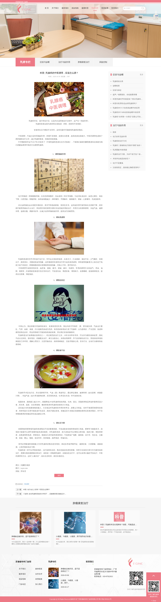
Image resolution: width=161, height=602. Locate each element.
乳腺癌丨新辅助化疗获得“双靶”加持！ (127, 145)
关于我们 (55, 9)
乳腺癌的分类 (118, 81)
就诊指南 (75, 9)
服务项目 (65, 9)
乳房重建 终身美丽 (120, 150)
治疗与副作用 (64, 62)
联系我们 (114, 9)
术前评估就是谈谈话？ (121, 159)
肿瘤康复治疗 (84, 62)
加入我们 (38, 584)
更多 (141, 74)
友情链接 (38, 579)
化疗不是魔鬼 (118, 163)
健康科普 (85, 9)
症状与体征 (117, 90)
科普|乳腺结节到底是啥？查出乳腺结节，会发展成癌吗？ (128, 99)
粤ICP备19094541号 (104, 599)
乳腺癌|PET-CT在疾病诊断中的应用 (126, 108)
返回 (59, 475)
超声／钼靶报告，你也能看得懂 (125, 95)
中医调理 (26, 484)
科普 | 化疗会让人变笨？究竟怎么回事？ (36, 489)
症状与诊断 (45, 62)
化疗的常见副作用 (120, 136)
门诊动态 (22, 584)
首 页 (47, 9)
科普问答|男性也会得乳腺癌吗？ (125, 103)
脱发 (114, 132)
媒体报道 (38, 569)
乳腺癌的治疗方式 (120, 141)
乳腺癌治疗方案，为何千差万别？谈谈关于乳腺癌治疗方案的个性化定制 (128, 154)
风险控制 (103, 62)
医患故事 (104, 9)
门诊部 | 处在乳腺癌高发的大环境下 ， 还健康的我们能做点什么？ (44, 494)
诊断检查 (116, 86)
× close (153, 601)
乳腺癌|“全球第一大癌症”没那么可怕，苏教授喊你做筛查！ (128, 117)
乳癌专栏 (95, 9)
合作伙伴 (38, 574)
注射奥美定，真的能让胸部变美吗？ (126, 167)
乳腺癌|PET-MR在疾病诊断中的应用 (126, 112)
